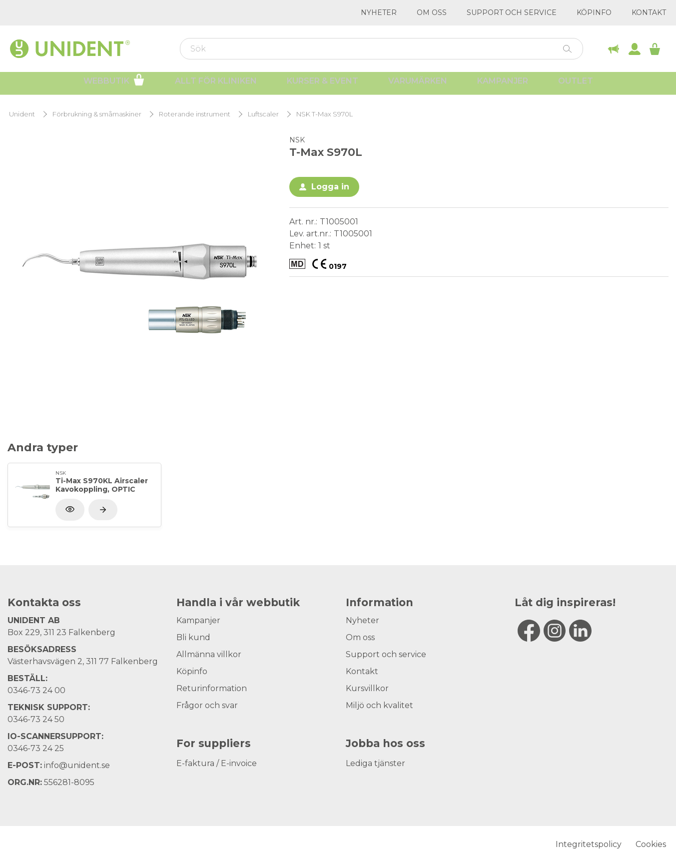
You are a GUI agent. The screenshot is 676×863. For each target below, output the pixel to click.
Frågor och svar (207, 705)
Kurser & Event (322, 85)
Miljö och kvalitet (379, 705)
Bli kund (193, 637)
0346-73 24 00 (36, 690)
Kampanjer (502, 85)
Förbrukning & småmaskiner (96, 114)
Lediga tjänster (375, 763)
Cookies (651, 844)
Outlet (575, 85)
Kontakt (649, 12)
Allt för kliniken (216, 85)
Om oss (432, 12)
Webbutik (114, 84)
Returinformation (211, 688)
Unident (22, 114)
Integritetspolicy (589, 844)
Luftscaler (263, 114)
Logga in (330, 186)
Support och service (512, 12)
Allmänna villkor (208, 654)
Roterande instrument (194, 114)
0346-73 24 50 (35, 719)
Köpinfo (594, 12)
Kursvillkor (367, 688)
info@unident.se (77, 765)
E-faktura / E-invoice (216, 763)
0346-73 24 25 (35, 748)
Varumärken (417, 85)
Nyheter (379, 12)
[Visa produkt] (102, 509)
